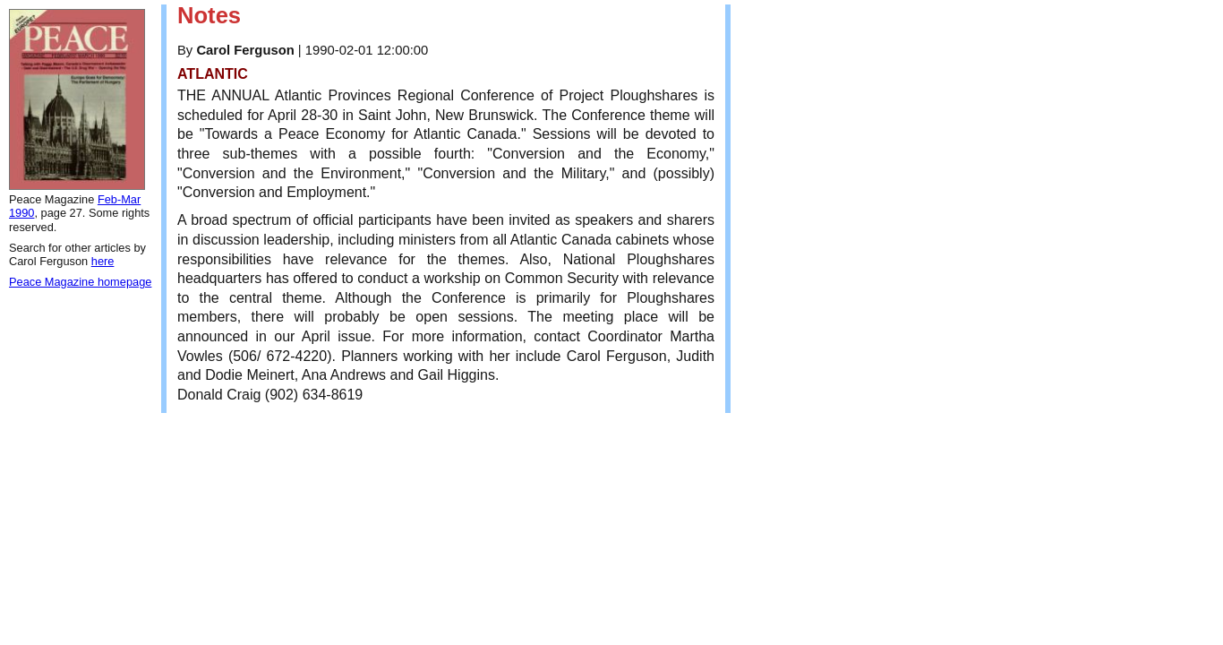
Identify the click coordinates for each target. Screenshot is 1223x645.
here (103, 261)
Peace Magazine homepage (80, 281)
